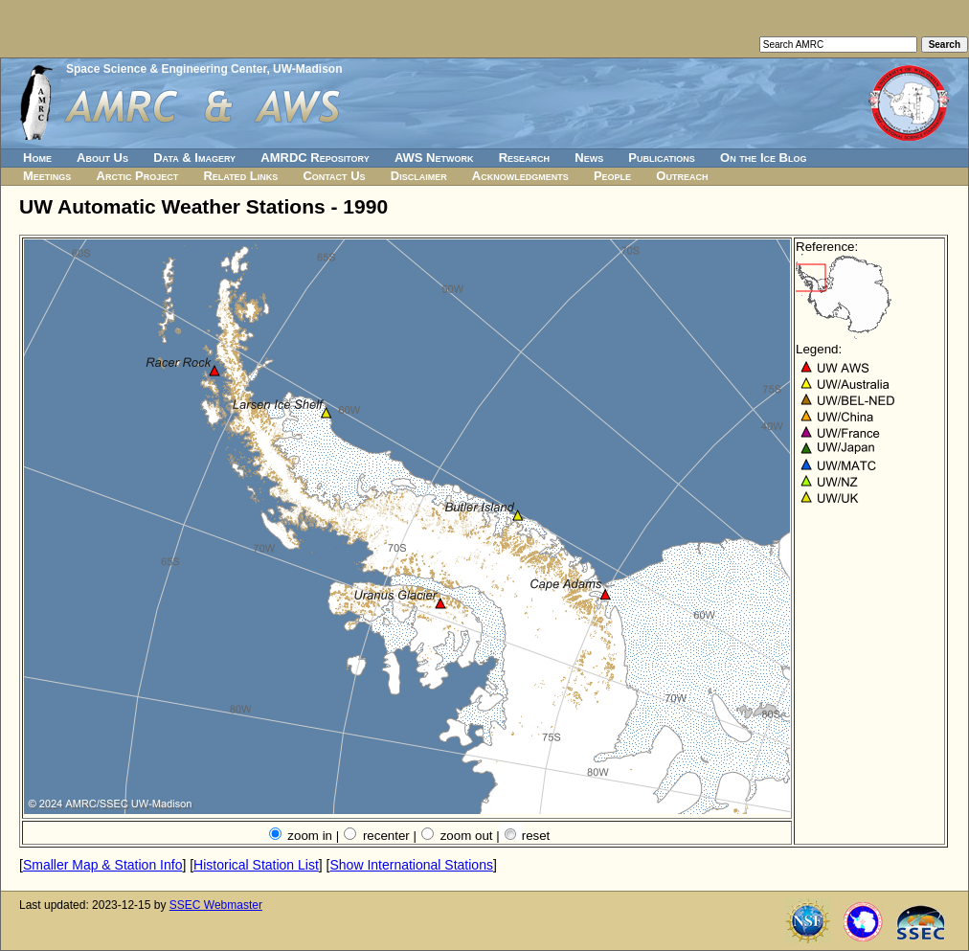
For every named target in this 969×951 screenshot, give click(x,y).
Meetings (47, 176)
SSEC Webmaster (215, 905)
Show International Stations (410, 864)
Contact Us (334, 176)
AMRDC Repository (314, 157)
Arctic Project (138, 176)
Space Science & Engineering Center (166, 69)
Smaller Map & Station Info (103, 864)
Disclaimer (419, 176)
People (612, 176)
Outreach (682, 176)
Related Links (240, 176)
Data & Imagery (194, 157)
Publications (661, 157)
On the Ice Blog (763, 157)
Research (524, 157)
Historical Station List (256, 864)
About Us (102, 157)
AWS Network (434, 157)
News (589, 157)
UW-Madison (307, 69)
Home (37, 157)
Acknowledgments (520, 176)
